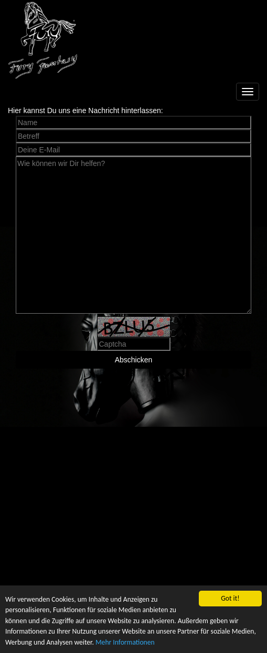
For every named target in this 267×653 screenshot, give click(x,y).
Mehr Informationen (125, 642)
